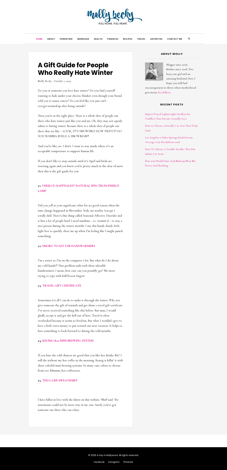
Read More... (165, 92)
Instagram (114, 462)
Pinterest (128, 462)
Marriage (83, 39)
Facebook (99, 462)
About (51, 39)
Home (39, 39)
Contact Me (174, 39)
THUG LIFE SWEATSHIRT (60, 380)
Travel (141, 39)
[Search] (189, 39)
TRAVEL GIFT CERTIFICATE (61, 286)
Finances (112, 39)
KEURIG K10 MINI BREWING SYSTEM (67, 341)
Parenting (66, 39)
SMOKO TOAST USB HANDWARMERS (68, 246)
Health (98, 39)
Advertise (156, 39)
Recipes (127, 39)
